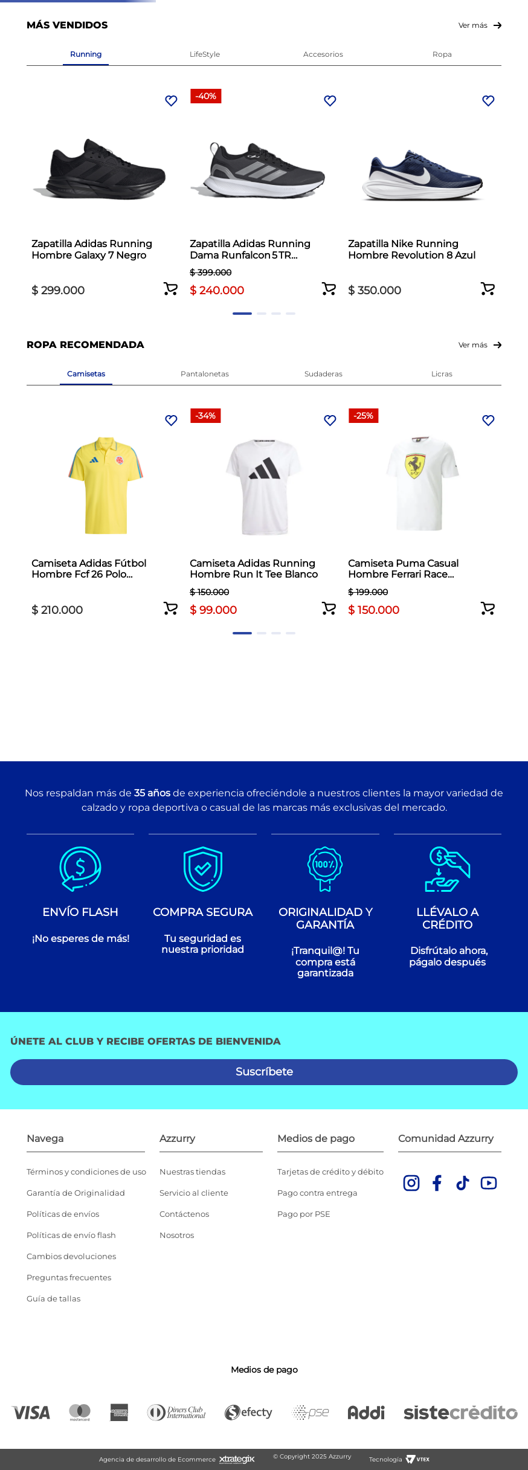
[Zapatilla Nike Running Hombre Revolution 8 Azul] (323, 360)
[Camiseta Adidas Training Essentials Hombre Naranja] (442, 640)
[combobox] (389, 80)
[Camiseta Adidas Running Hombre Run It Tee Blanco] (204, 640)
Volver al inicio (264, 149)
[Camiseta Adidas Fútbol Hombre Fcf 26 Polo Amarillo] (86, 640)
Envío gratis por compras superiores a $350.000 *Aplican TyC (262, 11)
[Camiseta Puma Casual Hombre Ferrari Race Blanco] (323, 640)
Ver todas (293, 41)
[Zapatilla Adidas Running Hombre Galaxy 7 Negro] (86, 360)
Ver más (473, 210)
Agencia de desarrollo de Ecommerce (157, 1459)
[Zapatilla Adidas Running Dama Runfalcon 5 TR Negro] (204, 360)
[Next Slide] (517, 12)
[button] (134, 428)
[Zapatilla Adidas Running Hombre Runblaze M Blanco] (442, 360)
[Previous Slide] (10, 12)
